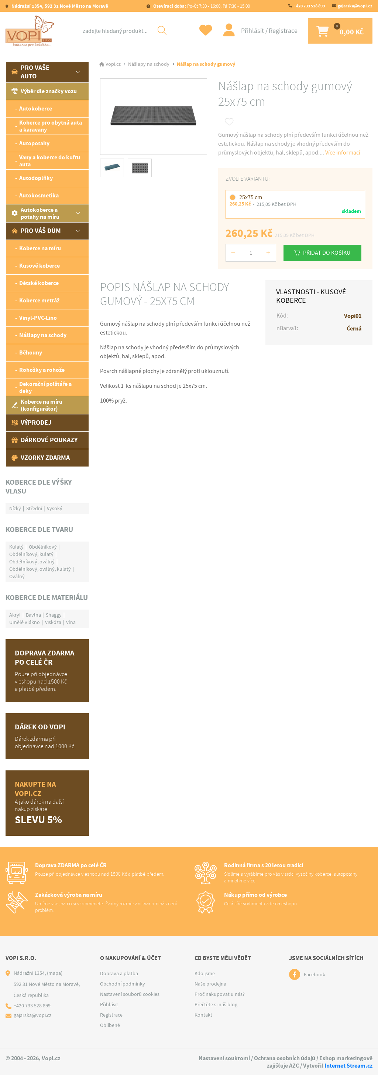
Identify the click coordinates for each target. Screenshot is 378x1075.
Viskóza (53, 622)
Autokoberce (35, 108)
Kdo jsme (205, 973)
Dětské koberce (39, 283)
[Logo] (31, 31)
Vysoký (54, 508)
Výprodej (31, 422)
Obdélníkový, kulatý (31, 554)
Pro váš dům (36, 230)
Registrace (280, 31)
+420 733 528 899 (309, 6)
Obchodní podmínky (122, 983)
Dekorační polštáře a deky (45, 387)
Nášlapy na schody (42, 335)
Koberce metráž (39, 300)
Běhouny (30, 352)
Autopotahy (34, 143)
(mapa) (54, 973)
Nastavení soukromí (224, 1058)
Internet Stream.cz (348, 1065)
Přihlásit (250, 31)
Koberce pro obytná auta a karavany (50, 126)
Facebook (314, 974)
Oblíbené (110, 1025)
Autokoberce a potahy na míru (35, 213)
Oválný (17, 576)
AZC (294, 1065)
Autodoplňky (36, 178)
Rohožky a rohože (42, 370)
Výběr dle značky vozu (44, 91)
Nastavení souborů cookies (129, 994)
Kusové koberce (39, 265)
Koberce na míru (40, 248)
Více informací (342, 152)
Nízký (15, 508)
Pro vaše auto (30, 72)
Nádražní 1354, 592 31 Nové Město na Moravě (59, 6)
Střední (34, 508)
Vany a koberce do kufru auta (49, 160)
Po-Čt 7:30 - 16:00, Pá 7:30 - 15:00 (201, 6)
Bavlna (33, 614)
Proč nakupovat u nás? (220, 994)
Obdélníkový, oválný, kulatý (40, 569)
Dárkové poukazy (44, 439)
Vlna (71, 622)
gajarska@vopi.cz (355, 6)
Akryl (15, 614)
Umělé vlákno (24, 622)
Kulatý (16, 546)
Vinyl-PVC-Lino (38, 318)
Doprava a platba (119, 973)
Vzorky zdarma (40, 457)
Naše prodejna (210, 983)
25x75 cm (250, 197)
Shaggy (54, 614)
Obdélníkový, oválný (32, 561)
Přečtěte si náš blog (216, 1004)
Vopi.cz (113, 64)
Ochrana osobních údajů (284, 1058)
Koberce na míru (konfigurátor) (36, 405)
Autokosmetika (39, 195)
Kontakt (203, 1014)
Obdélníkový (43, 546)
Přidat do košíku (327, 252)
